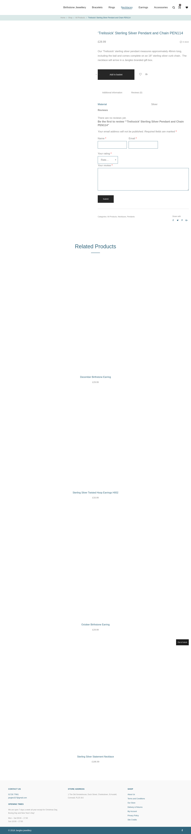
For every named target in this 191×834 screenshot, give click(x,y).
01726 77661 (13, 794)
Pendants (131, 216)
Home (63, 18)
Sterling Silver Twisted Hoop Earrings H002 (95, 492)
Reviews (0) (136, 92)
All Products (80, 18)
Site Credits (132, 820)
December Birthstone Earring (95, 377)
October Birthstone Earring (95, 624)
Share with (176, 216)
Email (133, 138)
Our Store (131, 803)
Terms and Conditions (136, 799)
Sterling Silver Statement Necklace (95, 756)
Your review (105, 165)
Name (102, 138)
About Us (131, 794)
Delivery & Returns (135, 807)
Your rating (105, 153)
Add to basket (116, 74)
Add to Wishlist (140, 74)
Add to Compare (146, 74)
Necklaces (122, 216)
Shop (70, 18)
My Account (132, 811)
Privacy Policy (133, 816)
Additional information (112, 92)
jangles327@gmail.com (17, 798)
